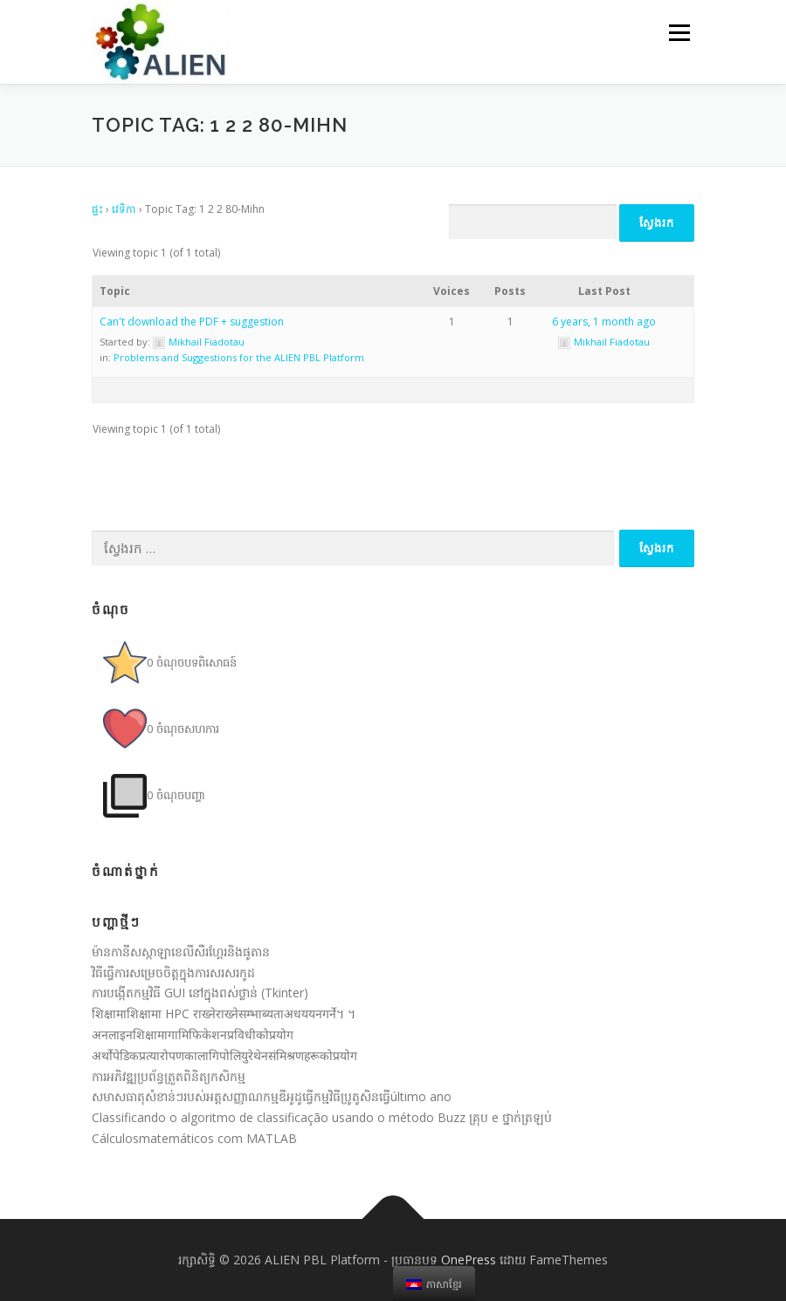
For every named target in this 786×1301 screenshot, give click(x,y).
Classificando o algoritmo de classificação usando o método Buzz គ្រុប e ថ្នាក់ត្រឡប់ (322, 1117)
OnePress (468, 1259)
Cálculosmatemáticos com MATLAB (194, 1138)
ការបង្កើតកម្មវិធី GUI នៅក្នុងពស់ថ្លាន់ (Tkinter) (200, 992)
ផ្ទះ (97, 209)
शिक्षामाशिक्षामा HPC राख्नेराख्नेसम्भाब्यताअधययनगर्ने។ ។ (223, 1013)
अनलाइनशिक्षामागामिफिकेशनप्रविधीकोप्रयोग (192, 1034)
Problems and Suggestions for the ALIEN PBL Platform (239, 357)
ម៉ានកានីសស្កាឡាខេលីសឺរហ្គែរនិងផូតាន (181, 951)
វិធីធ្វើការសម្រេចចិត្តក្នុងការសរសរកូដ (173, 972)
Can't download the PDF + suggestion (192, 321)
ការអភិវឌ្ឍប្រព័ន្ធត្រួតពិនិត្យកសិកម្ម (168, 1076)
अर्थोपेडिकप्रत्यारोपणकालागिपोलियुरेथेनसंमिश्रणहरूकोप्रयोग (224, 1055)
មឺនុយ (677, 32)
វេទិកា (124, 209)
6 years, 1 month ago (604, 321)
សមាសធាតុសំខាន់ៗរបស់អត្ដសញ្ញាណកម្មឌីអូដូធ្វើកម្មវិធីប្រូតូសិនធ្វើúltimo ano (272, 1096)
